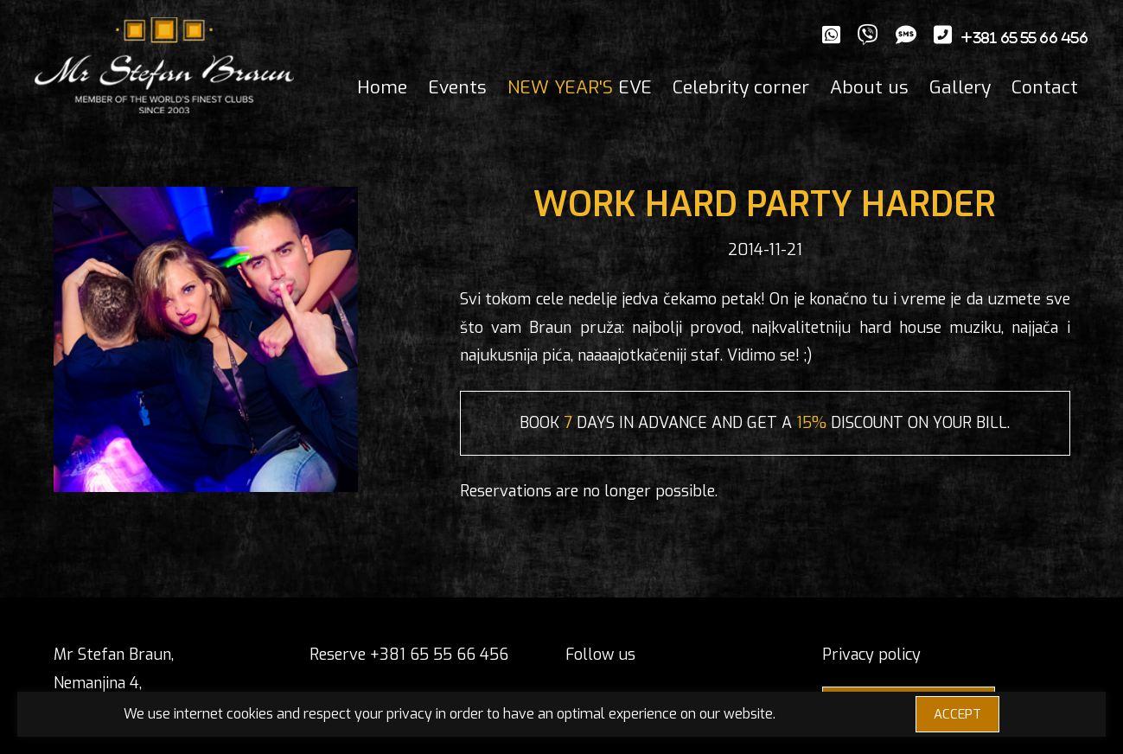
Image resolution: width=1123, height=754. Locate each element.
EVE (579, 87)
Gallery (960, 87)
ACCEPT (957, 714)
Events (457, 87)
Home (382, 87)
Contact (1044, 87)
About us (869, 87)
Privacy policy (871, 654)
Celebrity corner (741, 87)
